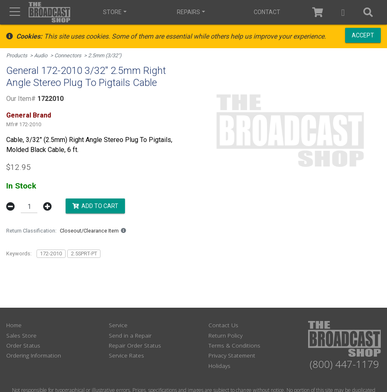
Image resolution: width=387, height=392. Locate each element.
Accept (363, 35)
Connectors (67, 55)
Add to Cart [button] (95, 206)
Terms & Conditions (234, 345)
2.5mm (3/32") (104, 55)
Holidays (219, 366)
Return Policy (225, 335)
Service (118, 325)
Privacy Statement (231, 355)
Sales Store (21, 335)
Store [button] (112, 12)
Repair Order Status (135, 345)
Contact (267, 12)
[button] (343, 12)
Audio (40, 55)
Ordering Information (33, 355)
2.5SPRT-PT (84, 253)
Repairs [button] (188, 12)
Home (14, 325)
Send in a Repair (130, 335)
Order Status (23, 345)
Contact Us (223, 325)
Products (16, 55)
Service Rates (126, 355)
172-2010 (51, 253)
